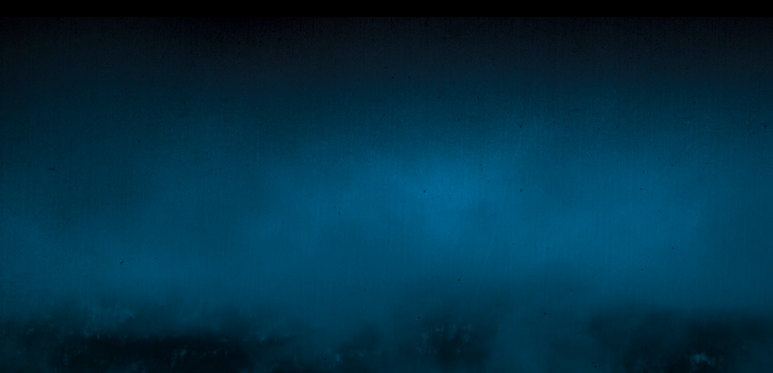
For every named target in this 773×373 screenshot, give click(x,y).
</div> (386, 8)
